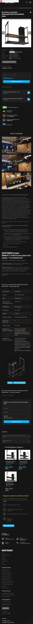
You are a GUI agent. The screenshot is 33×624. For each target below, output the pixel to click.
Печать (10, 382)
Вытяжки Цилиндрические (7, 578)
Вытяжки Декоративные (6, 579)
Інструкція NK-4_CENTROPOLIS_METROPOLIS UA (16, 436)
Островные (15, 8)
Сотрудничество (5, 561)
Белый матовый (18, 52)
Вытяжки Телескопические (7, 583)
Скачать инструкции (19, 382)
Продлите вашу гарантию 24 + (12, 116)
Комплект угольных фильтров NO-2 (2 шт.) (11, 92)
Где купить (4, 556)
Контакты (4, 564)
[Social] (2, 613)
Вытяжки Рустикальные (6, 574)
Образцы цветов (5, 587)
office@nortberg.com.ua (8, 622)
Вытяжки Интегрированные (7, 584)
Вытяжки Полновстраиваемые (8, 581)
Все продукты (9, 8)
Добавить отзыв (16, 421)
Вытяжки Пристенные (6, 571)
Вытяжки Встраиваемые (6, 573)
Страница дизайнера (6, 554)
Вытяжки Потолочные (6, 576)
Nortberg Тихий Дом (7, 263)
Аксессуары (4, 586)
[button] (3, 32)
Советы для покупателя (9, 62)
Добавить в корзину (16, 81)
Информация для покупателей (8, 593)
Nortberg (4, 8)
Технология (4, 559)
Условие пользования (6, 596)
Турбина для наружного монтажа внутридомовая (13, 98)
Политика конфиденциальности (8, 594)
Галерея (3, 557)
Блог (3, 562)
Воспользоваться (8, 525)
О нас (3, 553)
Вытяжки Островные (6, 569)
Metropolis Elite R (16, 441)
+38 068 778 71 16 (7, 68)
